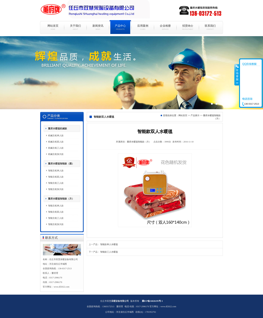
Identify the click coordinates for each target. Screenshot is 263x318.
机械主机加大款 (56, 154)
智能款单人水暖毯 (109, 244)
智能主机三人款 (56, 183)
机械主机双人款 (56, 141)
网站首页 (53, 27)
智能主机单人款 (56, 170)
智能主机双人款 (56, 177)
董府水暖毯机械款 (57, 128)
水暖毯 (131, 72)
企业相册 (165, 27)
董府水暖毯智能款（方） (61, 198)
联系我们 (210, 27)
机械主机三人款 (56, 148)
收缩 (236, 74)
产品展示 (195, 115)
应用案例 (143, 27)
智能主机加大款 (56, 189)
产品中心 (120, 27)
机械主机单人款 (56, 135)
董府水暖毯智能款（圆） (61, 163)
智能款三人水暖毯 (109, 252)
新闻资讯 (98, 27)
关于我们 (75, 27)
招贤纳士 (187, 27)
